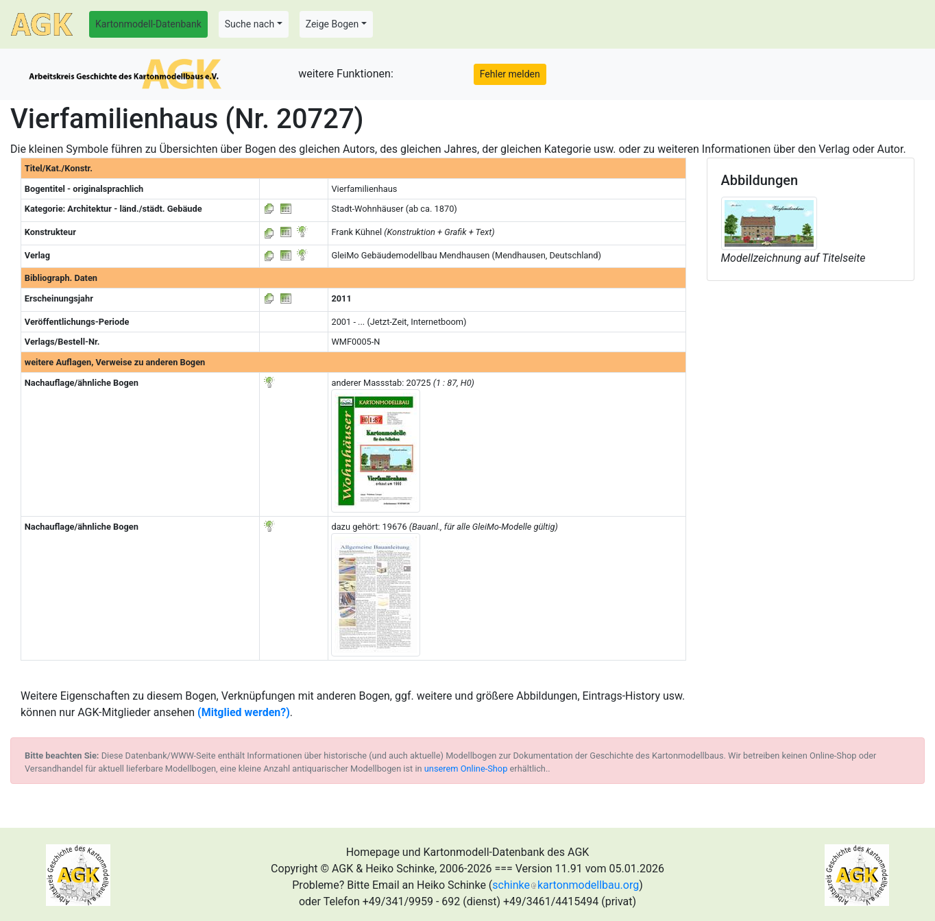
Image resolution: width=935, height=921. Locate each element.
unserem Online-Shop (466, 768)
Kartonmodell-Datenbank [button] (148, 24)
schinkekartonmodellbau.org (565, 885)
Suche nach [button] (249, 24)
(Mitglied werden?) (243, 712)
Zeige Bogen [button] (332, 24)
